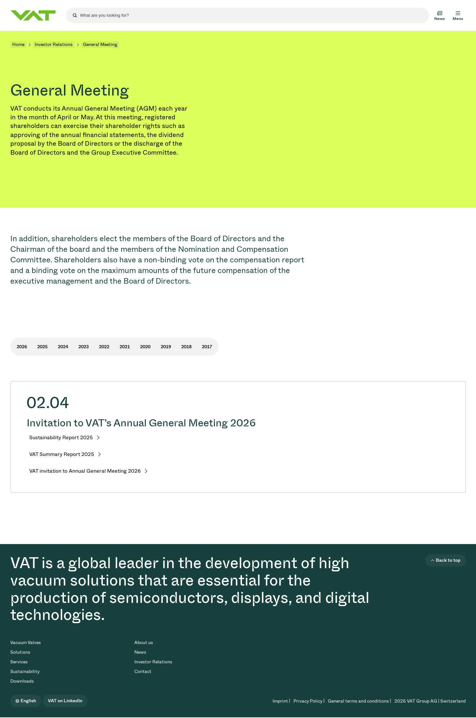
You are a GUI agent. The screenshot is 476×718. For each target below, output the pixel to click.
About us (143, 642)
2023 (83, 346)
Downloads (22, 681)
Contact (142, 671)
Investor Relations (54, 44)
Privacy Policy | (309, 701)
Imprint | (281, 701)
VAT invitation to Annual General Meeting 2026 (85, 471)
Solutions (20, 652)
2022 (104, 346)
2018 (186, 346)
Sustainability (25, 671)
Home (18, 44)
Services (19, 662)
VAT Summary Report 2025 (61, 454)
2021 (125, 346)
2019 (166, 346)
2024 (63, 346)
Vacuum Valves (25, 642)
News (140, 652)
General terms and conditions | (359, 701)
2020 (145, 346)
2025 (42, 346)
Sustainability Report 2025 (61, 437)
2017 (207, 346)
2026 (22, 346)
